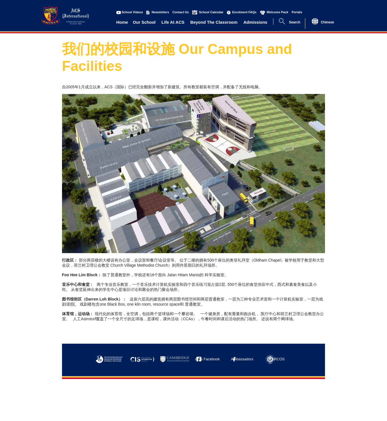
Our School (144, 22)
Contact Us (181, 12)
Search (294, 22)
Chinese (327, 22)
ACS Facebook (207, 359)
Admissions (255, 22)
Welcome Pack (277, 12)
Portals (297, 12)
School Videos (132, 12)
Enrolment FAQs (244, 12)
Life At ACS (173, 22)
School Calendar (211, 12)
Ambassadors (242, 359)
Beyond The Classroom (214, 22)
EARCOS (277, 359)
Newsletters (160, 12)
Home (122, 22)
